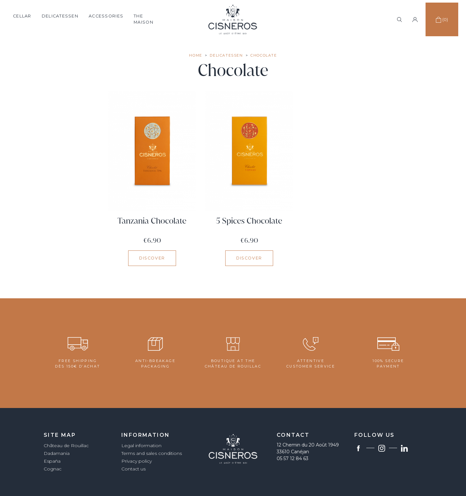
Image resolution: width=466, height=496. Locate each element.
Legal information (141, 445)
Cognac (52, 469)
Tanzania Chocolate (151, 220)
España (52, 461)
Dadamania (57, 453)
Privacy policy (136, 461)
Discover (152, 258)
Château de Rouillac (66, 445)
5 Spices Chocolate (249, 220)
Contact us (133, 469)
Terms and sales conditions (151, 453)
